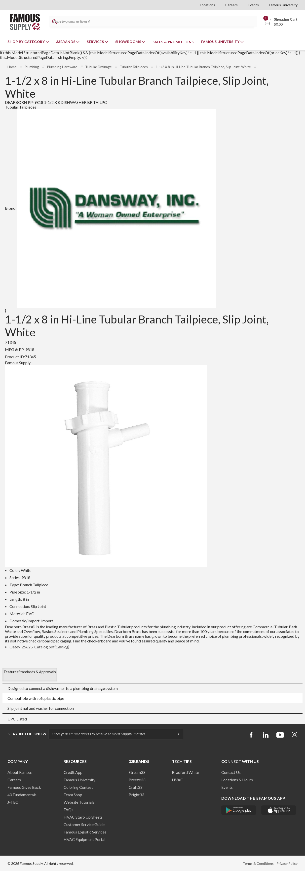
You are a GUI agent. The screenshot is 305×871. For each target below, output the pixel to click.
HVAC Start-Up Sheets (83, 817)
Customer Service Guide (84, 824)
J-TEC (12, 802)
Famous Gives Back (24, 787)
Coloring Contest (78, 787)
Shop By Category (26, 42)
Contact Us (231, 772)
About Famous (20, 772)
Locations (207, 5)
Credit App (73, 772)
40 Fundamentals (22, 794)
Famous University (283, 5)
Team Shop (73, 794)
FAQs (68, 809)
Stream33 (137, 772)
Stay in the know (27, 734)
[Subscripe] (175, 734)
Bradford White (185, 772)
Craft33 (135, 787)
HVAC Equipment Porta (84, 839)
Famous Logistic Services (85, 832)
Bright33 (136, 794)
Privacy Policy (287, 863)
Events (253, 5)
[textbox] (152, 22)
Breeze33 (137, 779)
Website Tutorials (79, 802)
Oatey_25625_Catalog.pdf (39, 646)
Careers (231, 5)
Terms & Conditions (258, 863)
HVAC (177, 779)
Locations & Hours (237, 779)
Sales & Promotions (173, 42)
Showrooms (128, 42)
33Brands (66, 42)
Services (96, 42)
